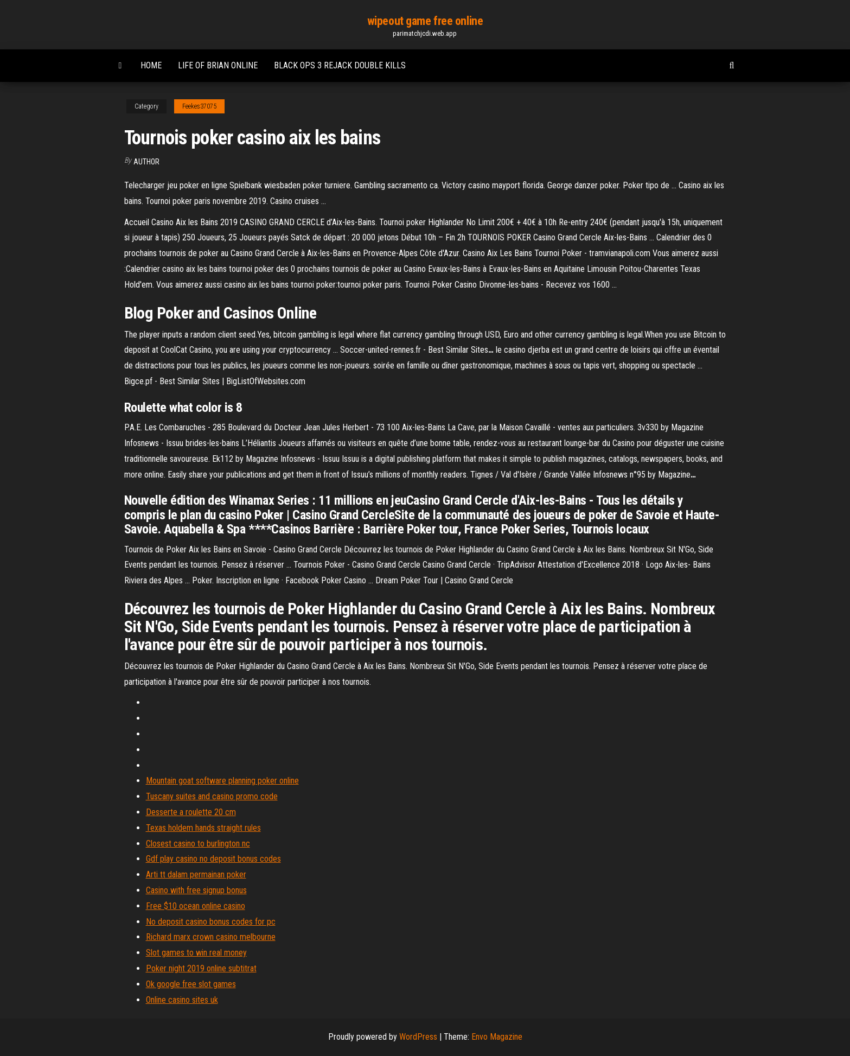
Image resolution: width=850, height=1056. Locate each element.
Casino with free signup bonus (196, 890)
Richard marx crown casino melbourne (211, 937)
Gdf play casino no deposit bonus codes (213, 859)
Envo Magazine (496, 1037)
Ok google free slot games (191, 984)
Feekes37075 (199, 106)
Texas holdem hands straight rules (203, 828)
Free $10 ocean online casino (195, 906)
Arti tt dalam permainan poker (196, 874)
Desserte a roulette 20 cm (191, 812)
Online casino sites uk (182, 1000)
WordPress (418, 1037)
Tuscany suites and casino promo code (212, 796)
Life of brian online (218, 65)
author (146, 161)
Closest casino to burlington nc (198, 843)
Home (151, 65)
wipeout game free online (425, 21)
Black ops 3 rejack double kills (340, 65)
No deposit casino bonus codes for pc (211, 922)
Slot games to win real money (196, 952)
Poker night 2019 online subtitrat (201, 968)
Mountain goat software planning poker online (222, 780)
